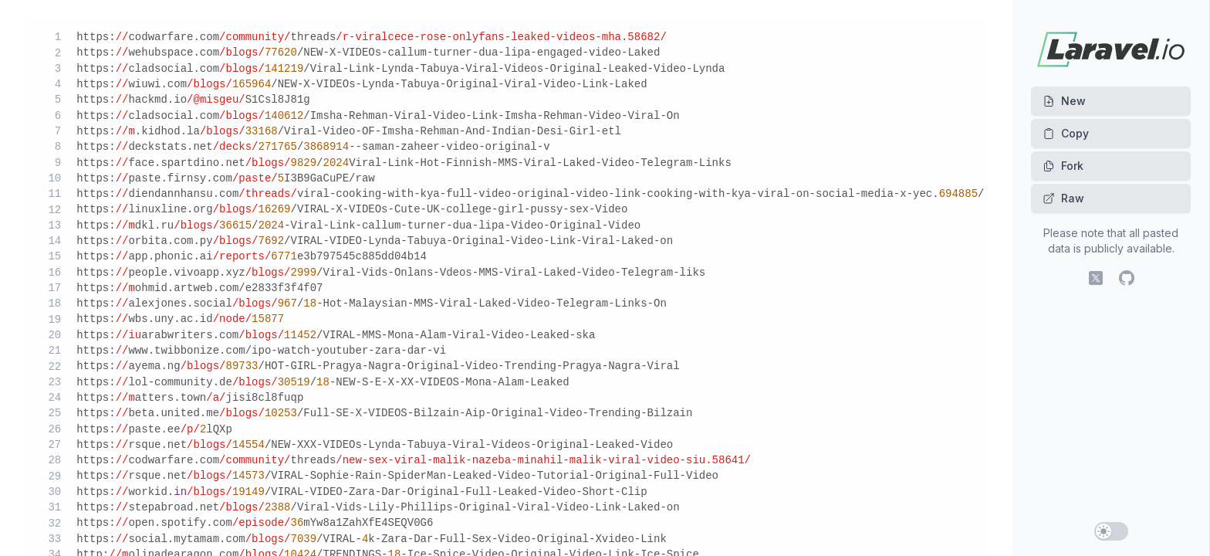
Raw (1063, 198)
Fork (1063, 165)
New (1064, 100)
